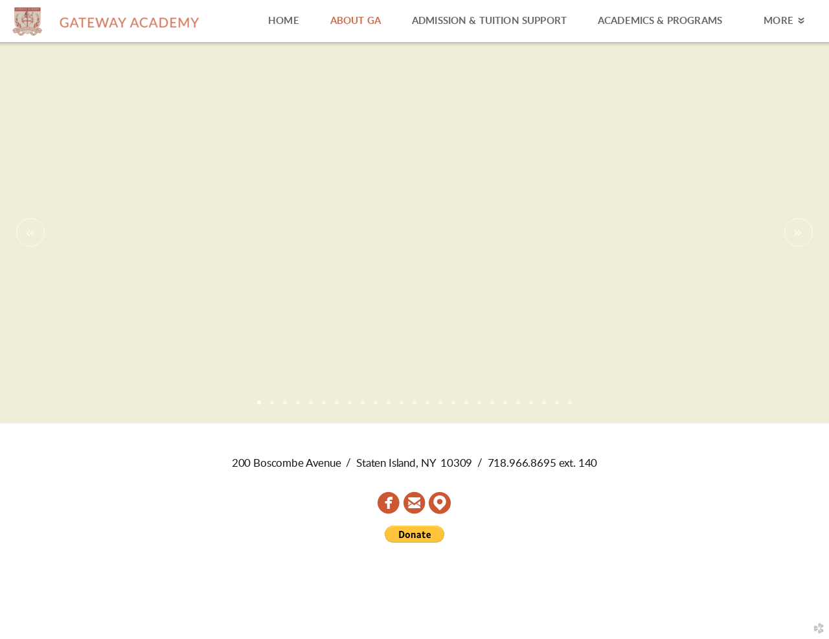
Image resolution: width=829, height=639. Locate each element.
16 (453, 407)
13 (414, 407)
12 (401, 407)
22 (531, 407)
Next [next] (798, 232)
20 (505, 407)
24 (557, 407)
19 (492, 407)
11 (388, 407)
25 (569, 407)
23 (544, 407)
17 (466, 407)
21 (518, 407)
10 (375, 407)
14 (427, 407)
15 (440, 407)
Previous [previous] (30, 232)
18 (479, 407)
